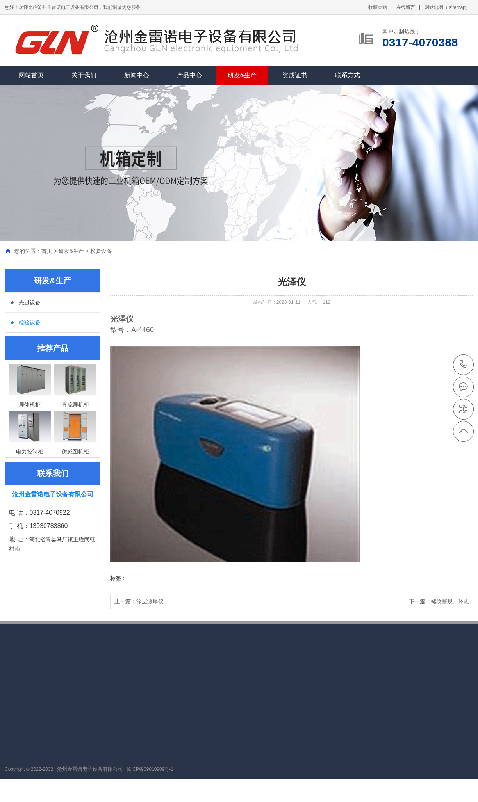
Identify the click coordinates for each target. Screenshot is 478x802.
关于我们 (83, 75)
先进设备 (30, 302)
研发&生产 (242, 75)
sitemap (457, 7)
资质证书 (294, 75)
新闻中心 (136, 75)
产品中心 (189, 75)
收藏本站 (377, 7)
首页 (46, 251)
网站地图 (433, 7)
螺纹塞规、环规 (439, 601)
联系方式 (347, 75)
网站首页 (31, 75)
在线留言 (405, 7)
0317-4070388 (463, 364)
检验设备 (101, 251)
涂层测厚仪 (139, 601)
